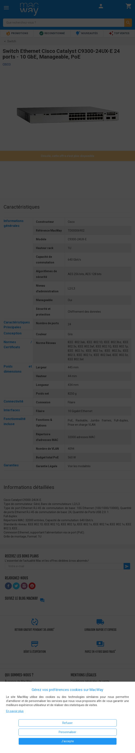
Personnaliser (67, 732)
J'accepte (67, 741)
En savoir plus (15, 711)
